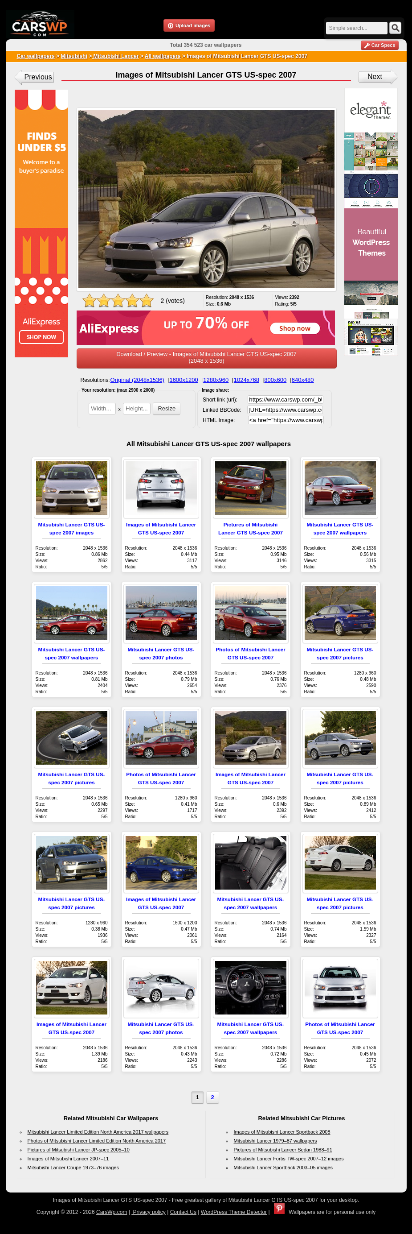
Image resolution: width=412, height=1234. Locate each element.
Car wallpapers (36, 56)
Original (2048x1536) (137, 380)
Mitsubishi (74, 56)
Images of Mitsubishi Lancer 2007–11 (68, 1158)
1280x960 (215, 380)
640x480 (303, 380)
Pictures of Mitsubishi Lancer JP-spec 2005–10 (79, 1149)
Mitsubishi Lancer (115, 56)
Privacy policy (148, 1212)
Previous (38, 77)
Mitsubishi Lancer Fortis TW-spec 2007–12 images (289, 1158)
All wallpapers (163, 56)
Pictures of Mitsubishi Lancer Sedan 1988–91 (283, 1149)
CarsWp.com (111, 1212)
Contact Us (183, 1212)
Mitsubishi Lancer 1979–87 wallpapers (275, 1140)
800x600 (275, 380)
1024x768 (246, 380)
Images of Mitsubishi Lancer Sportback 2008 (282, 1132)
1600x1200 (183, 380)
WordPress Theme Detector (234, 1212)
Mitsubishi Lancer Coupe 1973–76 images (73, 1167)
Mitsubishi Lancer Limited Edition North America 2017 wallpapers (98, 1132)
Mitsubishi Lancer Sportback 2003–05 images (283, 1167)
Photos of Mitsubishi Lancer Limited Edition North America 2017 (97, 1140)
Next (374, 76)
